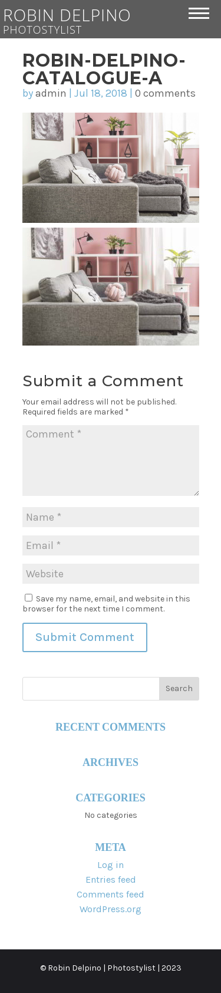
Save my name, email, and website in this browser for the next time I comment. (106, 604)
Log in (110, 864)
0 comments (165, 93)
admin (51, 93)
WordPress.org (110, 909)
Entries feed (110, 879)
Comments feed (110, 894)
